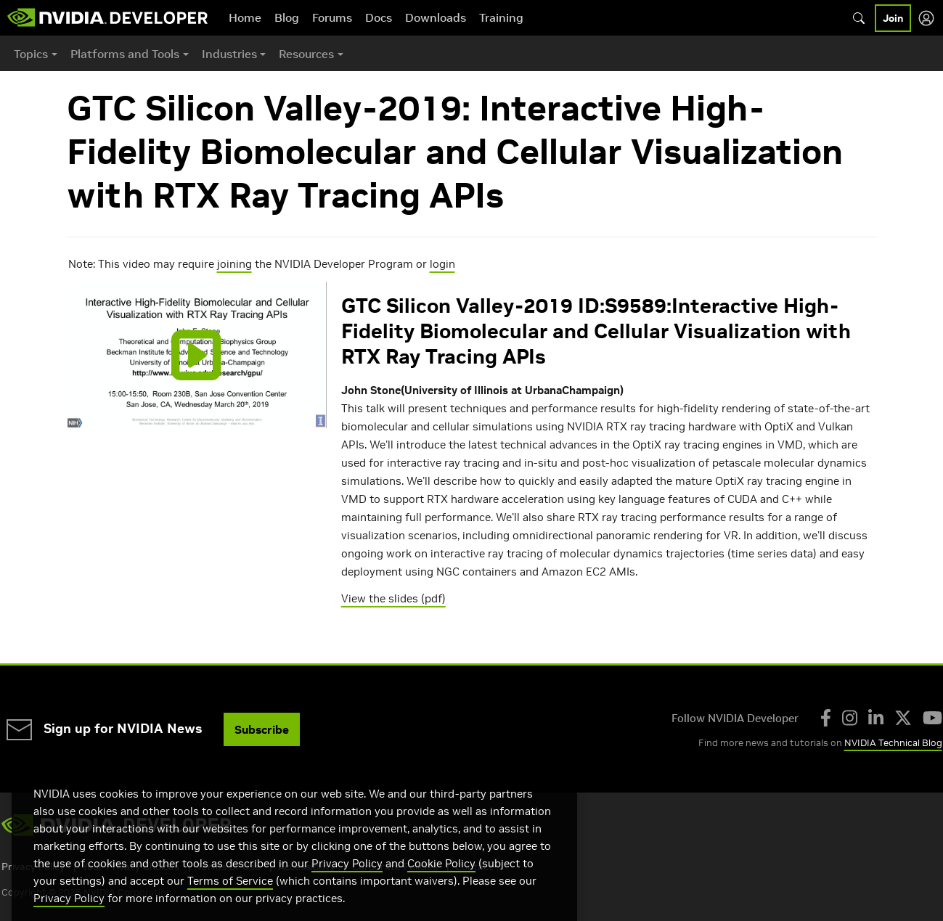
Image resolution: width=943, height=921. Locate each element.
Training (501, 17)
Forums (332, 17)
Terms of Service (230, 901)
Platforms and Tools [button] (124, 53)
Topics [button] (31, 53)
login (442, 264)
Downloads (435, 17)
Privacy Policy (347, 884)
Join (893, 18)
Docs (378, 17)
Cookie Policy (441, 884)
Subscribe (261, 729)
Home (245, 17)
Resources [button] (306, 53)
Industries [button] (229, 53)
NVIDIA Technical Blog (893, 743)
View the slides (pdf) (393, 598)
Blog (286, 17)
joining (234, 264)
